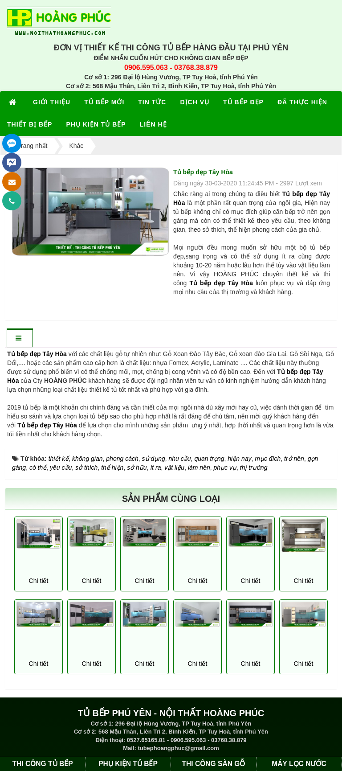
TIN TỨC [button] (152, 102)
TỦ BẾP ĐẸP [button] (243, 102)
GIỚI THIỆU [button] (51, 102)
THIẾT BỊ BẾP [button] (29, 124)
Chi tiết (39, 580)
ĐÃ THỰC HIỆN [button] (302, 102)
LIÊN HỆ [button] (153, 124)
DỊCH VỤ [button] (194, 102)
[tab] (19, 338)
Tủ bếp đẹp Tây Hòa (47, 425)
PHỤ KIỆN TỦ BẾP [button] (96, 124)
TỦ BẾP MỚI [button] (104, 102)
